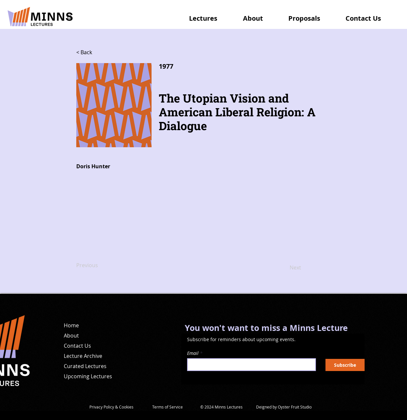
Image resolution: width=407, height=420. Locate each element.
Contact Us (77, 345)
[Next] (284, 267)
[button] (210, 15)
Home (71, 325)
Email (193, 353)
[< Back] (98, 52)
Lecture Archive (83, 356)
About (71, 335)
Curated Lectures (85, 366)
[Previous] (98, 265)
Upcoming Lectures (88, 376)
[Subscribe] (345, 365)
